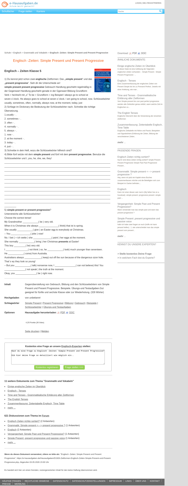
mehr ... (12, 408)
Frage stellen (25, 11)
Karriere (41, 11)
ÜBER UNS (140, 481)
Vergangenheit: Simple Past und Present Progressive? (36, 434)
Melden (45, 331)
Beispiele (92, 303)
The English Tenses (18, 399)
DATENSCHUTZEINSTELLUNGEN (88, 481)
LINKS (128, 481)
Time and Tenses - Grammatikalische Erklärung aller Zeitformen (41, 395)
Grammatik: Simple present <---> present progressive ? (36, 425)
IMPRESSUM (115, 481)
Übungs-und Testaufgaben (57, 307)
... (122, 142)
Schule (7, 53)
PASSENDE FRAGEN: (129, 150)
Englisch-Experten (71, 346)
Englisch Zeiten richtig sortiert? (24, 421)
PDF (61, 312)
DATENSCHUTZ (60, 481)
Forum (45, 415)
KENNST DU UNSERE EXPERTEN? (137, 244)
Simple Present (33, 303)
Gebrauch (80, 303)
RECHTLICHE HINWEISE (37, 481)
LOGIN (138, 3)
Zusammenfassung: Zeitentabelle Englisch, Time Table (36, 403)
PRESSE (6, 484)
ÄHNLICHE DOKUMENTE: (132, 59)
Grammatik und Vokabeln (35, 53)
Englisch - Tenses (17, 391)
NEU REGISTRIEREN (152, 3)
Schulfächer (8, 11)
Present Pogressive (53, 303)
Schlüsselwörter (33, 307)
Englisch (17, 53)
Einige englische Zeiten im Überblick (27, 386)
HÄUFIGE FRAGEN (11, 481)
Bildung (69, 303)
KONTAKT (155, 481)
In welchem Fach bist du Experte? (137, 258)
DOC (70, 312)
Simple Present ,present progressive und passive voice (36, 438)
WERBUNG (19, 484)
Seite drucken (32, 331)
